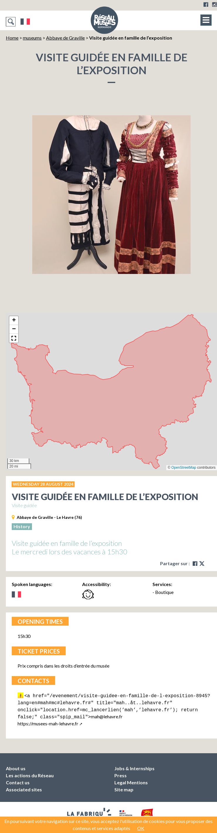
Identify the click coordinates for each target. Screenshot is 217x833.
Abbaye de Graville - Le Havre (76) (49, 517)
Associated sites (24, 787)
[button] (13, 320)
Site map (123, 787)
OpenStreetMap (183, 467)
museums (32, 37)
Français (25, 21)
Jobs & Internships (134, 766)
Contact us (18, 780)
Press (120, 773)
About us (16, 766)
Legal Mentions (131, 780)
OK (140, 828)
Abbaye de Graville (65, 37)
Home (12, 37)
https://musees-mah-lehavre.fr (48, 721)
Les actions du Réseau (30, 773)
